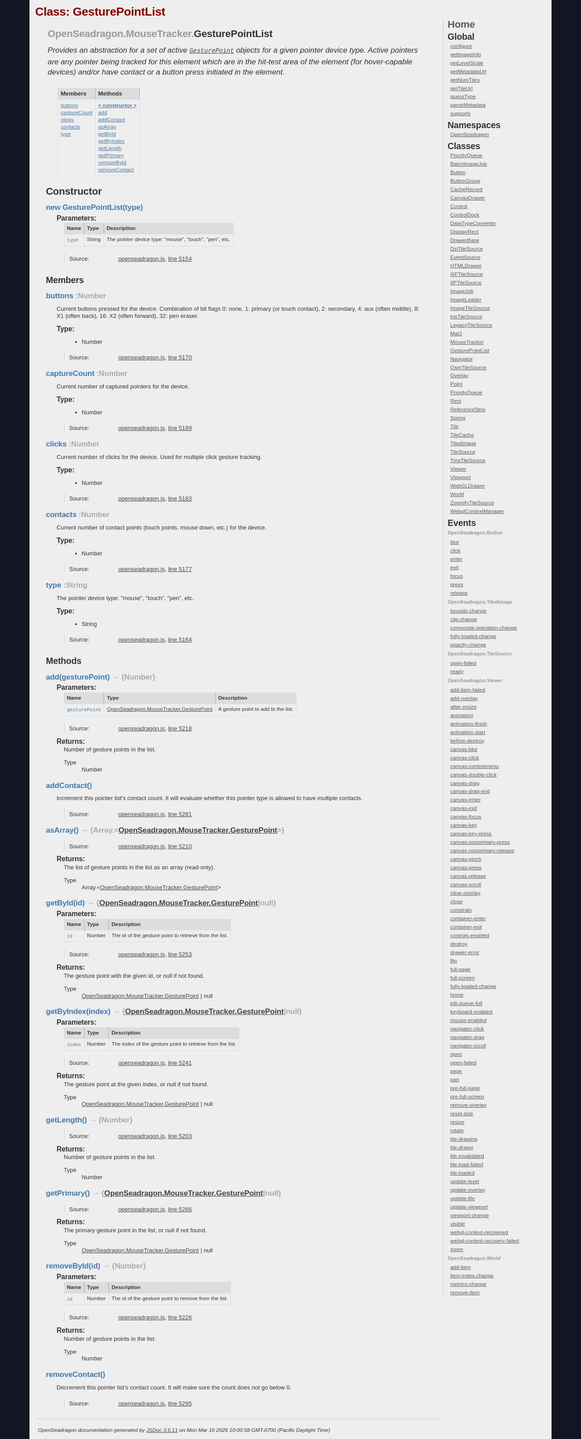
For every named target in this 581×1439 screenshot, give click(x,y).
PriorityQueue (466, 155)
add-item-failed (467, 690)
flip (453, 961)
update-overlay (467, 1190)
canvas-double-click (473, 775)
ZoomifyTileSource (472, 503)
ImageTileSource (470, 308)
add (102, 111)
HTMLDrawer (465, 266)
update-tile (462, 1198)
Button (457, 172)
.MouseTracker (157, 33)
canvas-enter (465, 800)
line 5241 (180, 1060)
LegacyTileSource (471, 325)
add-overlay (464, 698)
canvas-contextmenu (474, 766)
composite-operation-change (483, 628)
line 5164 (180, 638)
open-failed (463, 663)
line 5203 (180, 1133)
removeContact (116, 169)
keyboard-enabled (471, 1012)
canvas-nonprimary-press (480, 842)
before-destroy (467, 741)
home (457, 995)
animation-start (467, 732)
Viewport (460, 477)
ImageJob (461, 291)
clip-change (463, 619)
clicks (67, 119)
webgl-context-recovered (479, 1232)
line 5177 (180, 567)
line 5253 (180, 952)
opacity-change (468, 645)
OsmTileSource (468, 367)
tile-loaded (462, 1173)
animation (461, 715)
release (459, 593)
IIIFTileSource (466, 274)
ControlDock (464, 215)
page (456, 1071)
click (455, 550)
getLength (109, 147)
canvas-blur (463, 749)
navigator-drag (467, 1037)
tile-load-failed (466, 1164)
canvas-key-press (470, 833)
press (456, 584)
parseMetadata (467, 105)
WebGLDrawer (467, 486)
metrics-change (468, 1284)
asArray (107, 126)
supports (460, 113)
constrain (461, 910)
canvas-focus (465, 816)
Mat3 (456, 333)
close (456, 901)
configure (461, 46)
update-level (464, 1181)
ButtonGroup (465, 181)
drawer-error (464, 952)
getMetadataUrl (468, 71)
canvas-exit (463, 808)
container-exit (466, 927)
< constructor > (117, 104)
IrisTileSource (466, 316)
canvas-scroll (465, 884)
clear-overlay (465, 893)
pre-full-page (465, 1088)
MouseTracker (467, 342)
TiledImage (463, 443)
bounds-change (468, 611)
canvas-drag (464, 783)
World (457, 494)
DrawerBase (464, 240)
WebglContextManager (477, 511)
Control (458, 206)
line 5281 (180, 812)
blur (454, 542)
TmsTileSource (467, 460)
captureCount (76, 111)
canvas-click (464, 758)
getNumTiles (465, 80)
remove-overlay (468, 1105)
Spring (457, 418)
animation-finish (468, 724)
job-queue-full (466, 1003)
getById (107, 133)
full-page (460, 969)
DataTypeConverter (473, 223)
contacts (70, 126)
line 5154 (180, 257)
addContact (111, 119)
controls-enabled (469, 935)
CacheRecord (466, 189)
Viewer (458, 469)
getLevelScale (466, 63)
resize (457, 1122)
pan (454, 1079)
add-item (460, 1267)
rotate (457, 1130)
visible (457, 1224)
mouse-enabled (468, 1020)
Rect (455, 401)
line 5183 (180, 497)
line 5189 (180, 426)
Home (461, 24)
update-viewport (469, 1207)
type (66, 133)
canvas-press (465, 867)
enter (456, 559)
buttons (69, 104)
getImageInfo (465, 54)
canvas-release (468, 876)
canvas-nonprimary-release (482, 850)
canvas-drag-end (470, 791)
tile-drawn (461, 1147)
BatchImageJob (468, 164)
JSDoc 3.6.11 (162, 1427)
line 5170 (180, 356)
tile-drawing (463, 1139)
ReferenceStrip (467, 409)
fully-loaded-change (473, 636)
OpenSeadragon (85, 33)
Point (456, 384)
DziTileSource (466, 249)
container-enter (467, 918)
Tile (454, 426)
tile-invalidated (467, 1156)
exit (454, 567)
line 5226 (180, 1314)
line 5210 (180, 844)
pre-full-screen (467, 1096)
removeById (112, 161)
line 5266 (180, 1206)
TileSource (462, 452)
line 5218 (180, 726)
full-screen (462, 978)
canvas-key (463, 825)
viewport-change (469, 1215)
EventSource (465, 257)
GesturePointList (469, 350)
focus (456, 576)
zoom (456, 1249)
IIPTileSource (465, 282)
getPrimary (111, 154)
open (456, 1054)
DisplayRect (464, 232)
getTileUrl (461, 88)
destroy (459, 944)
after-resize (463, 707)
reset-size (461, 1113)
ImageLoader (465, 299)
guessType (463, 96)
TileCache (462, 435)
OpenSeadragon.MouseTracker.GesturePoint (159, 708)
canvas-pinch (465, 859)
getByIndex (111, 140)
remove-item (465, 1292)
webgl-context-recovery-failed (484, 1241)
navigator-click (467, 1029)
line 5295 (180, 1400)
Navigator (461, 359)
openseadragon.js (141, 257)
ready (457, 671)
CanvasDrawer (467, 198)
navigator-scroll (468, 1046)
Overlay (459, 375)
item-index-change (471, 1275)
